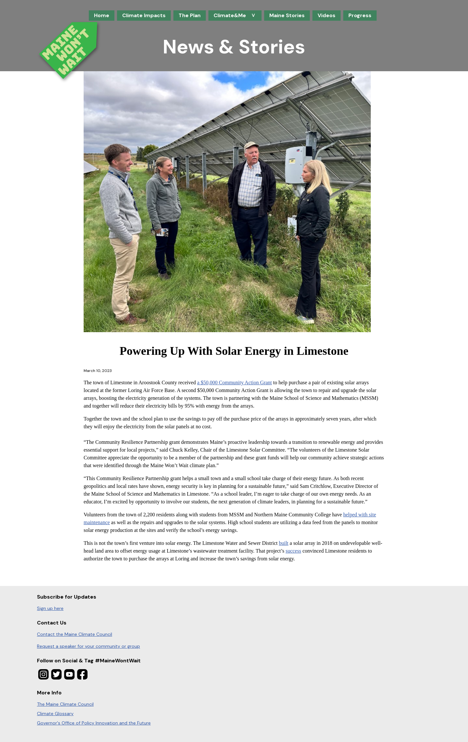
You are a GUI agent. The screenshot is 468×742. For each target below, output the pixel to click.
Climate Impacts (144, 15)
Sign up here (50, 608)
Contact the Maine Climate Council (74, 634)
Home (101, 15)
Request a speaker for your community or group (88, 646)
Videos (326, 15)
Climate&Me (233, 16)
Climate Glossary (55, 713)
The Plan (190, 15)
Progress (359, 15)
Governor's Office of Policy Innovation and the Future (94, 723)
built (283, 543)
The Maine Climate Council (65, 704)
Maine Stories (287, 15)
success (293, 551)
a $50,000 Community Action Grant (234, 382)
